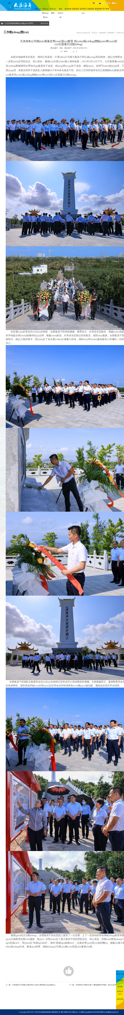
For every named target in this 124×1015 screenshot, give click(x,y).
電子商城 (105, 9)
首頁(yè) (38, 9)
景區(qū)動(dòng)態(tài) (45, 13)
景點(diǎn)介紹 (60, 13)
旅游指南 (68, 9)
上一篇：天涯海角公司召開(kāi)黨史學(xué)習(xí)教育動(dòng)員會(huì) (30, 985)
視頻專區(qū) (83, 11)
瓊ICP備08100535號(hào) (69, 1012)
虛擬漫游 (75, 9)
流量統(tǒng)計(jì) (112, 1012)
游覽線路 (90, 9)
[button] (47, 22)
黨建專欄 (98, 9)
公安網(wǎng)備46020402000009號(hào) (92, 1012)
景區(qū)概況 (53, 11)
